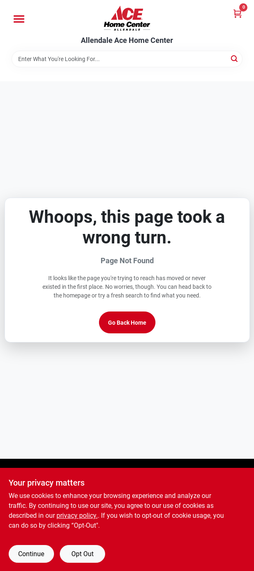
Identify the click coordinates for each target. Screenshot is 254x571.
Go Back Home (127, 322)
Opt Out (82, 554)
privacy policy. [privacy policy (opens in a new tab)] (77, 515)
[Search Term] (127, 59)
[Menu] (19, 19)
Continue (31, 554)
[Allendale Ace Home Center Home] (127, 18)
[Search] (235, 58)
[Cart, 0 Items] (237, 13)
